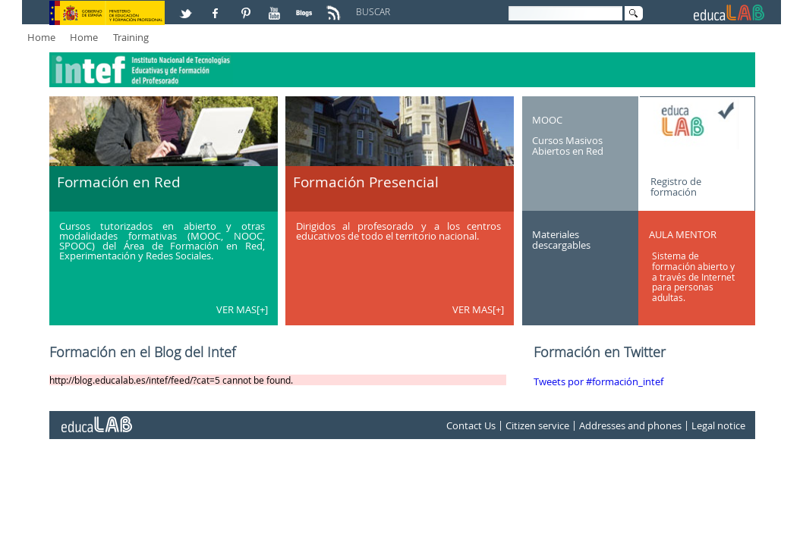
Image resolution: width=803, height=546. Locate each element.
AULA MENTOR (682, 234)
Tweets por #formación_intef (598, 381)
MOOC (547, 119)
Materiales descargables (561, 240)
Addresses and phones (630, 425)
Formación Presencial (366, 182)
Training (131, 37)
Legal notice (718, 425)
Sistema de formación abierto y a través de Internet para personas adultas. (693, 276)
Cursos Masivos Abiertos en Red (567, 145)
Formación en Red (119, 182)
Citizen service (537, 425)
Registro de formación (675, 186)
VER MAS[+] (242, 309)
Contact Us (471, 425)
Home (41, 37)
